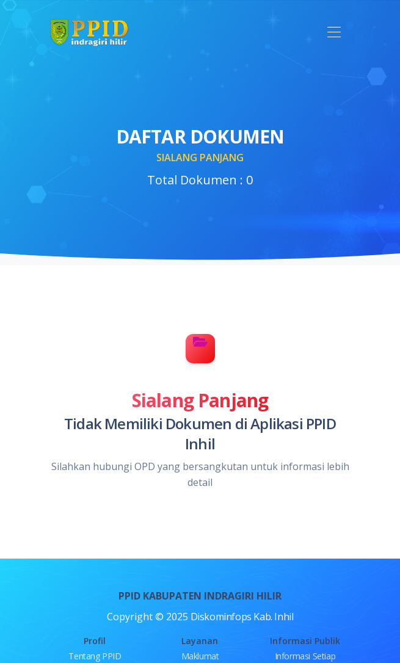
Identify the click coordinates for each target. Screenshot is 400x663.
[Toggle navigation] (334, 32)
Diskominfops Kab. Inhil (242, 616)
